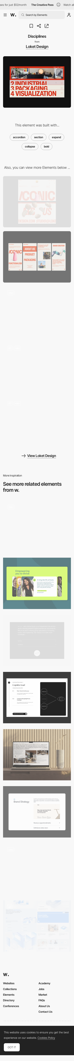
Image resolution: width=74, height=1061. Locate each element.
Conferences (11, 1006)
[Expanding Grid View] (37, 869)
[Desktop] (37, 202)
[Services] (37, 812)
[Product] (37, 697)
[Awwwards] (13, 14)
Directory (9, 1000)
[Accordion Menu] (37, 526)
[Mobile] (37, 257)
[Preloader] (37, 312)
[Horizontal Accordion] (37, 583)
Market (43, 994)
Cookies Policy (46, 1037)
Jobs (41, 989)
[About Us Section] (37, 755)
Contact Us (45, 1011)
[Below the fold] (37, 367)
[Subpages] (37, 926)
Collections (10, 989)
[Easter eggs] (37, 422)
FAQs (42, 1000)
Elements (8, 994)
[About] (37, 640)
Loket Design (37, 47)
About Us (44, 1006)
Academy (44, 983)
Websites (8, 983)
